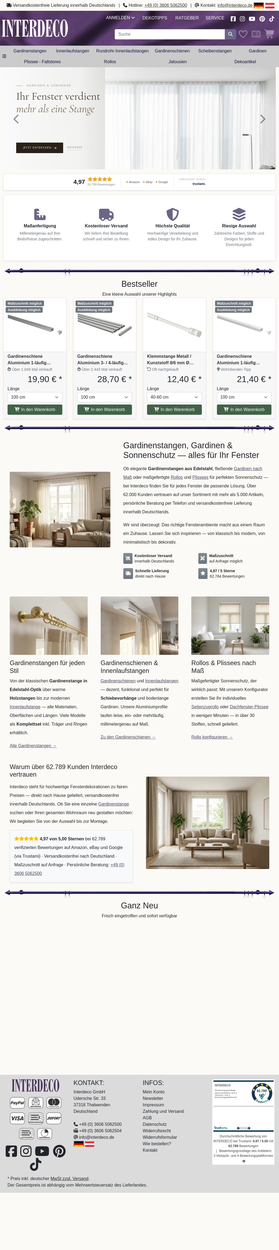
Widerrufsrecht (157, 1130)
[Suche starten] (230, 34)
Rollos (177, 477)
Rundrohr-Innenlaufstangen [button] (122, 51)
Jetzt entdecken (39, 148)
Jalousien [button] (177, 61)
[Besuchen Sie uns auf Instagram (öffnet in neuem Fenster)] (242, 18)
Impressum (153, 1105)
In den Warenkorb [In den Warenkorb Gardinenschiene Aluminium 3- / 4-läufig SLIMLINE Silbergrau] (104, 409)
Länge (14, 388)
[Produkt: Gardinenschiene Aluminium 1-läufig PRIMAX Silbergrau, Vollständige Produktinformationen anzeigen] (35, 325)
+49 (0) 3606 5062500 (165, 5)
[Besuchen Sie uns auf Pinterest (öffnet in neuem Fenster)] (262, 18)
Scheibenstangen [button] (215, 51)
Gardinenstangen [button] (30, 51)
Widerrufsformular (160, 1137)
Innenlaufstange (25, 707)
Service (215, 18)
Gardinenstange (113, 804)
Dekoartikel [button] (245, 61)
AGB (147, 1118)
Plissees (200, 477)
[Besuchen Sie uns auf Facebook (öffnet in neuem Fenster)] (233, 18)
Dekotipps (154, 18)
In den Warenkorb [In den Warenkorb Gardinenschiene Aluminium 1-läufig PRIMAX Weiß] (244, 409)
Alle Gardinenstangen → (33, 745)
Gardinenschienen (118, 681)
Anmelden (120, 17)
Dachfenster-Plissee (249, 707)
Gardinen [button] (258, 51)
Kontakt (150, 1150)
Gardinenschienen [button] (172, 51)
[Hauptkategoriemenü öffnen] (4, 56)
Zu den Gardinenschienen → (128, 737)
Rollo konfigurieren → (212, 737)
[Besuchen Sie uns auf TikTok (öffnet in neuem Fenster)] (272, 18)
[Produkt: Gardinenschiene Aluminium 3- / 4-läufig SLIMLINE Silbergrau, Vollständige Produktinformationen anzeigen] (105, 324)
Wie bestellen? (157, 1143)
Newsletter (153, 1098)
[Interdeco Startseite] (35, 28)
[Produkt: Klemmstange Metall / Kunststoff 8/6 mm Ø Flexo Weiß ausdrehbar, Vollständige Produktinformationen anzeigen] (174, 324)
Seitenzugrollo (205, 707)
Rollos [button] (110, 61)
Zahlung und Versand (163, 1111)
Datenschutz (155, 1124)
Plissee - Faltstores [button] (42, 61)
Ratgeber (187, 18)
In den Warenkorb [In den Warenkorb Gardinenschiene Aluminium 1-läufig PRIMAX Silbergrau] (35, 409)
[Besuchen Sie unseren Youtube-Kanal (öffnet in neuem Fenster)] (252, 18)
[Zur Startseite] (36, 1085)
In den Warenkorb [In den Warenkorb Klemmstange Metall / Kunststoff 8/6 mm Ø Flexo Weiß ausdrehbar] (174, 409)
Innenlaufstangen (161, 681)
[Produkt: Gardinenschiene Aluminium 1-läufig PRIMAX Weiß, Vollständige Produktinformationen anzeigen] (244, 325)
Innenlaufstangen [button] (72, 51)
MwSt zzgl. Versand (69, 1178)
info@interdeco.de (235, 5)
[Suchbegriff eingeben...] (170, 34)
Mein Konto (154, 1092)
